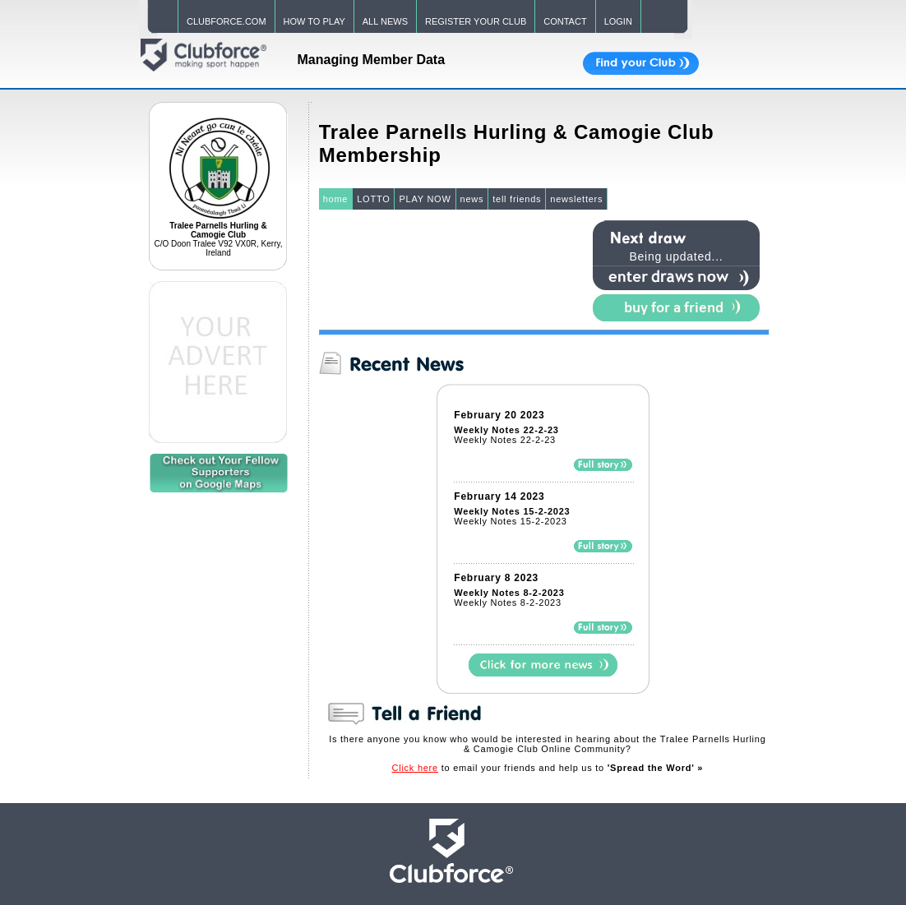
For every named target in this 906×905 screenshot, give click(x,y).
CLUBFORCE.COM (226, 21)
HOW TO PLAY (314, 21)
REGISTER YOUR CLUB (475, 21)
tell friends (516, 199)
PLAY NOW (425, 199)
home (336, 199)
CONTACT (564, 21)
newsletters (576, 199)
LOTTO (373, 199)
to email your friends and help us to (548, 768)
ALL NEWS (385, 21)
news (472, 199)
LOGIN (618, 21)
